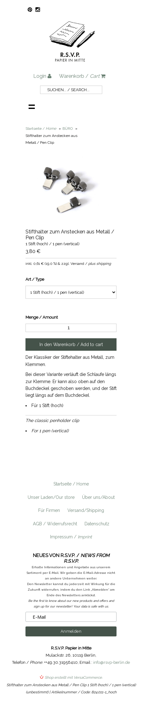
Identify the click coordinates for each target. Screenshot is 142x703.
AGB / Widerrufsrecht (55, 523)
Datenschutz (97, 523)
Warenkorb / (82, 76)
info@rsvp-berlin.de (111, 662)
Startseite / (40, 128)
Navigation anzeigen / (31, 106)
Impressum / (71, 536)
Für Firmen (49, 510)
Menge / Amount (41, 317)
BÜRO (67, 128)
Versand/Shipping (85, 510)
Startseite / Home (71, 483)
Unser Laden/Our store (51, 497)
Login (42, 76)
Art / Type (34, 279)
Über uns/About (98, 497)
